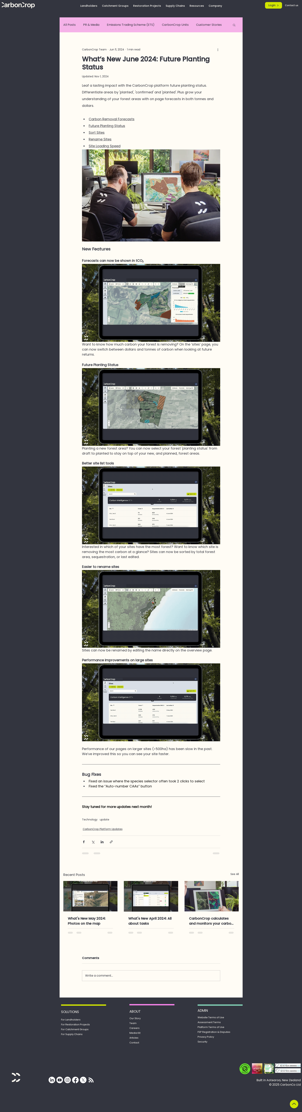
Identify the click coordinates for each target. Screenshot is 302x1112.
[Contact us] (292, 5)
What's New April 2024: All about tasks (149, 921)
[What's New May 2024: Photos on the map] (90, 896)
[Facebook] (75, 1080)
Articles (133, 1038)
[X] (83, 1080)
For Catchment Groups (75, 1029)
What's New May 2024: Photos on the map (87, 921)
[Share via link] (111, 842)
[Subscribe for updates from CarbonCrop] (91, 1080)
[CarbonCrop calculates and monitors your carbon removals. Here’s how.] (212, 896)
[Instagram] (67, 1080)
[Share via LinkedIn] (102, 842)
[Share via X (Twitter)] (93, 842)
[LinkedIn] (52, 1080)
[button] (234, 24)
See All (234, 874)
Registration (214, 1032)
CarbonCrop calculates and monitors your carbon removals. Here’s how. (211, 921)
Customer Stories (209, 25)
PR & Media (91, 25)
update (104, 819)
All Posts (69, 25)
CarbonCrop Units (175, 25)
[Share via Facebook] (84, 842)
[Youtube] (59, 1080)
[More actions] (218, 49)
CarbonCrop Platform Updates (103, 829)
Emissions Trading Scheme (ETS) (130, 25)
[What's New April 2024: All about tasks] (151, 896)
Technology (89, 819)
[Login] (273, 5)
